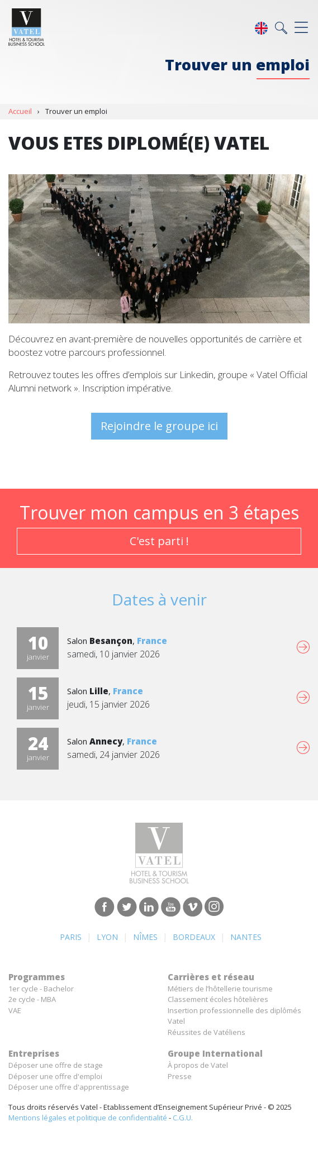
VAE (14, 1010)
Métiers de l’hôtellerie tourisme (220, 989)
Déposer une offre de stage (55, 1065)
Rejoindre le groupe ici (159, 425)
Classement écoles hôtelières (218, 999)
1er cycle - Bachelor (41, 989)
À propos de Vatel (198, 1065)
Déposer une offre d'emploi (55, 1076)
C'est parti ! (159, 540)
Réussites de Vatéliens (206, 1032)
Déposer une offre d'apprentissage (68, 1087)
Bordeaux (194, 937)
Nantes (246, 937)
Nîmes (145, 937)
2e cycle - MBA (32, 999)
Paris (71, 937)
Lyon (107, 937)
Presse (180, 1076)
